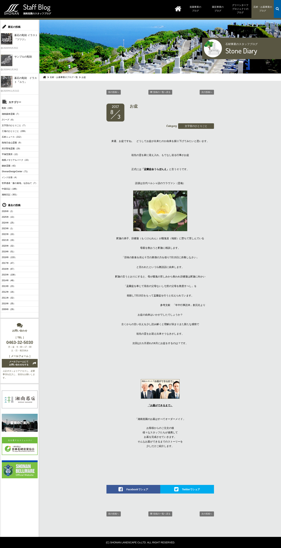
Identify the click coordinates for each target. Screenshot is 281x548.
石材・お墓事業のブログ (262, 9)
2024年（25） (8, 222)
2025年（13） (8, 217)
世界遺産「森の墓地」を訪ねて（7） (19, 183)
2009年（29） (8, 309)
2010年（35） (8, 303)
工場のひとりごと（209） (14, 131)
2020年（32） (8, 246)
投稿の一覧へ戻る (161, 92)
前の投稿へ (113, 92)
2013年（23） (8, 286)
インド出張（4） (10, 177)
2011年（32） (8, 298)
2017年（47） (8, 263)
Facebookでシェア (137, 489)
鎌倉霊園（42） (9, 166)
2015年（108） (9, 274)
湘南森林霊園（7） (11, 114)
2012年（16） (8, 292)
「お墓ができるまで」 (160, 405)
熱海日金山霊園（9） (12, 142)
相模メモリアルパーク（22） (16, 160)
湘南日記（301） (10, 194)
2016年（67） (8, 269)
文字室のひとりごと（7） (14, 125)
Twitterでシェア (191, 489)
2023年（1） (8, 228)
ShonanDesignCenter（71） (15, 171)
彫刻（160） (8, 108)
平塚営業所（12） (10, 154)
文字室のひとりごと (196, 126)
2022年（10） (8, 234)
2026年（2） (8, 211)
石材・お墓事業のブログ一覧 (64, 77)
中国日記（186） (10, 189)
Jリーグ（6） (8, 119)
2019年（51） (8, 251)
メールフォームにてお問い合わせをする (18, 363)
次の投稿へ (206, 92)
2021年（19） (8, 240)
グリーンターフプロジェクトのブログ (240, 9)
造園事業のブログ (195, 9)
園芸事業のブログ (218, 9)
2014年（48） (8, 280)
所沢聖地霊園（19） (11, 148)
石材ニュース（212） (12, 137)
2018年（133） (9, 257)
